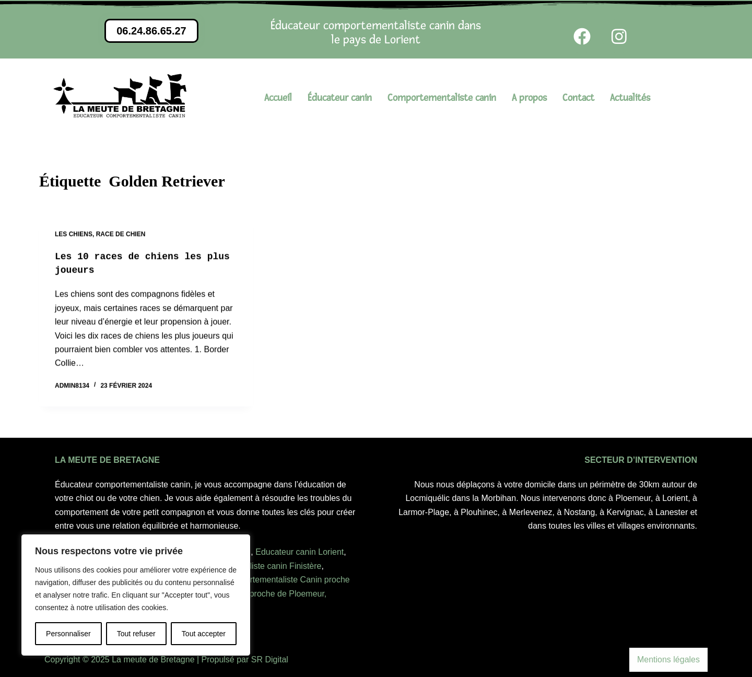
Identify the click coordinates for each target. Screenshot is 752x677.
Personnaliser (68, 633)
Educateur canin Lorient (299, 551)
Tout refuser (136, 633)
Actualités (630, 98)
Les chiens (73, 234)
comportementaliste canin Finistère (256, 566)
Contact (578, 98)
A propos (529, 98)
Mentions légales (668, 659)
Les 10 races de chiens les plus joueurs (136, 264)
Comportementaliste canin (441, 98)
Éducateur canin (340, 98)
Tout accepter (204, 633)
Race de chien (121, 234)
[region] (136, 595)
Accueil (278, 98)
